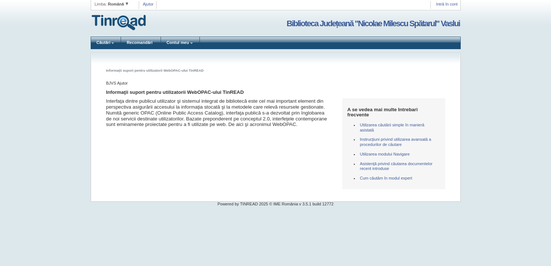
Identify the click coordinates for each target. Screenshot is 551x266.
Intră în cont (446, 4)
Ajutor (148, 4)
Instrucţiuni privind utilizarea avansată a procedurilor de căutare (395, 142)
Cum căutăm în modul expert (386, 178)
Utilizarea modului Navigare (385, 154)
